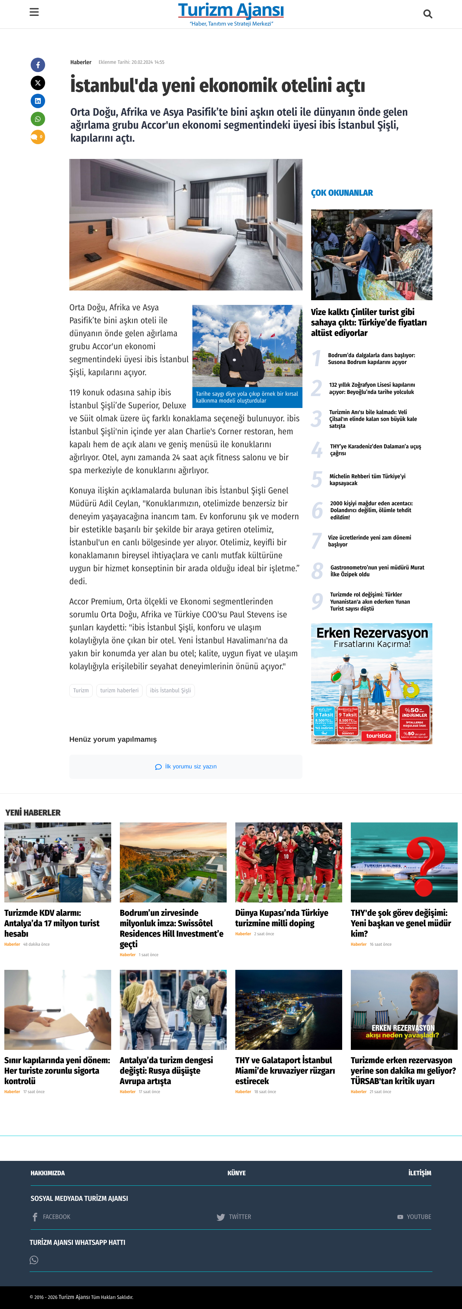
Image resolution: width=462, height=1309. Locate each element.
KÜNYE (237, 1173)
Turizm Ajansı (74, 1297)
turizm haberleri (119, 690)
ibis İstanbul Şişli (170, 690)
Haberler (80, 62)
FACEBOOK (50, 1217)
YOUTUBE (414, 1217)
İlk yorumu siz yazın (186, 767)
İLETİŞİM (420, 1173)
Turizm (81, 690)
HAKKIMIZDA (48, 1173)
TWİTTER (234, 1217)
